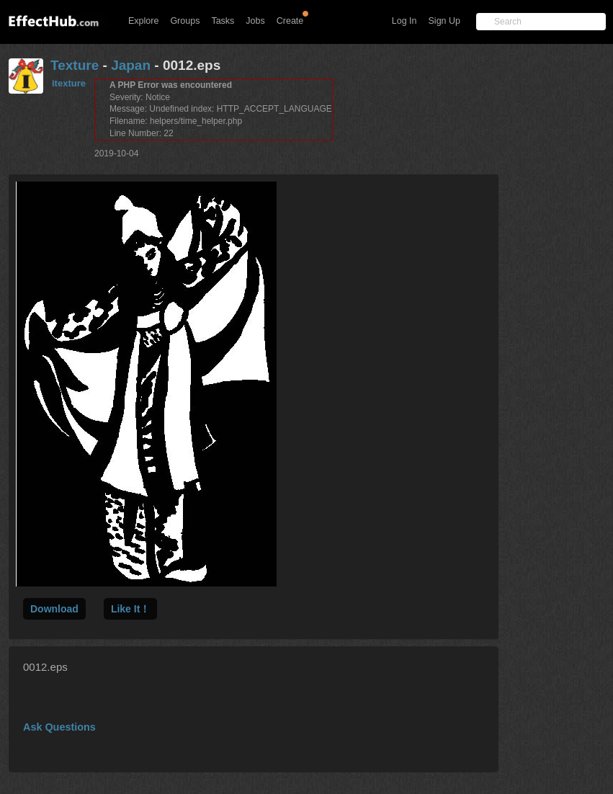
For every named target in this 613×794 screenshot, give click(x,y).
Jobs (255, 21)
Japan (131, 65)
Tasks (222, 21)
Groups (185, 21)
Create (290, 21)
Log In (404, 21)
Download (54, 609)
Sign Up (444, 21)
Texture (74, 65)
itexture (69, 83)
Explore (143, 21)
